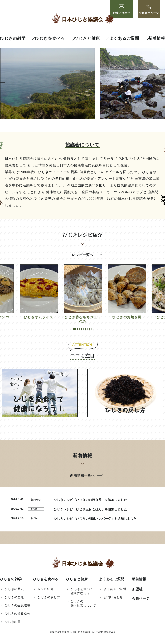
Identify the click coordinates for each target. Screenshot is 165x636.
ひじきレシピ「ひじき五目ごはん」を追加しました (90, 509)
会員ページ (141, 598)
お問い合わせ (121, 10)
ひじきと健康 (87, 38)
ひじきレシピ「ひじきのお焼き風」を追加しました (90, 500)
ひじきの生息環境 (17, 605)
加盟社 (137, 589)
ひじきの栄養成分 (17, 613)
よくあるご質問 (124, 38)
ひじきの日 (13, 621)
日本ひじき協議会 (82, 19)
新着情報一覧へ (82, 475)
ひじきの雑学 (13, 38)
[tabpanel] (83, 294)
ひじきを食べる (50, 38)
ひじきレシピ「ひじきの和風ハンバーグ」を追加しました (95, 518)
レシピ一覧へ (82, 255)
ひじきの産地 (14, 597)
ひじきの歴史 (14, 589)
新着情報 (156, 38)
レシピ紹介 (46, 589)
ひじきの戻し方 (49, 597)
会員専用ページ (149, 10)
